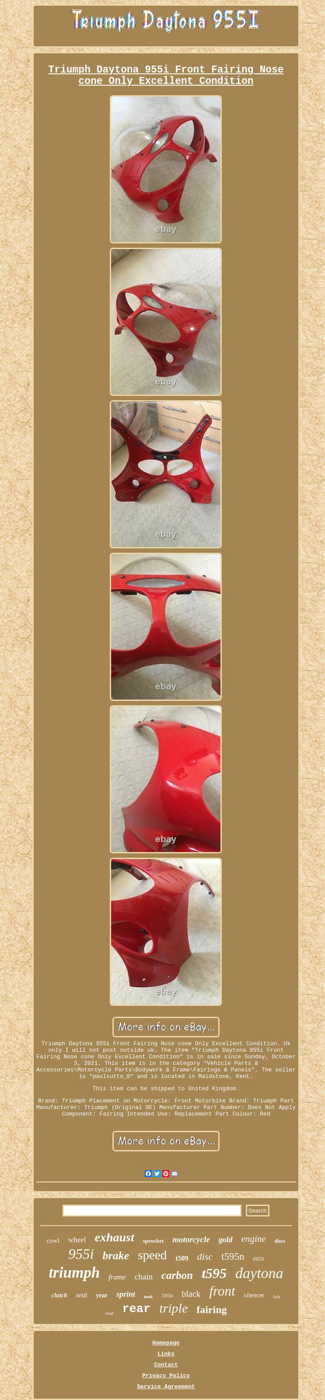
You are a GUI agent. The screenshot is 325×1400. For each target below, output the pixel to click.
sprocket (153, 1240)
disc (205, 1256)
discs (280, 1241)
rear (136, 1309)
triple (173, 1308)
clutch (59, 1295)
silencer (254, 1295)
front (222, 1291)
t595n (232, 1256)
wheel (77, 1240)
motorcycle (191, 1239)
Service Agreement (166, 1386)
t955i (258, 1259)
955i (81, 1254)
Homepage (165, 1343)
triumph (74, 1272)
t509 (181, 1258)
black (191, 1294)
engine (253, 1239)
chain (144, 1276)
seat (81, 1295)
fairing (211, 1309)
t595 (214, 1273)
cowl (53, 1240)
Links (166, 1354)
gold (226, 1239)
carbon (177, 1275)
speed (152, 1255)
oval (109, 1313)
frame (117, 1277)
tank (148, 1296)
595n (167, 1295)
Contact (166, 1365)
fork (276, 1296)
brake (116, 1255)
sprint (125, 1294)
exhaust (114, 1237)
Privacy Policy (166, 1375)
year (102, 1295)
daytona (259, 1273)
